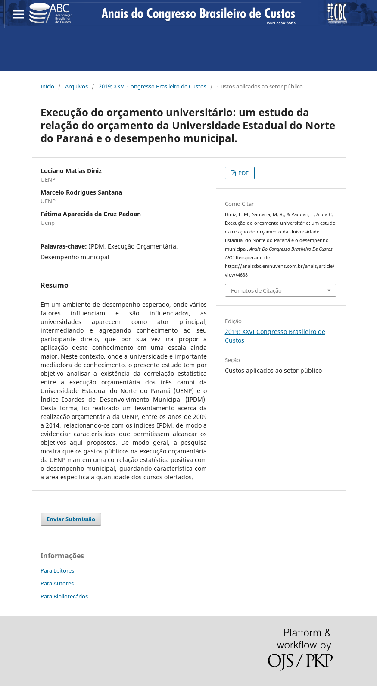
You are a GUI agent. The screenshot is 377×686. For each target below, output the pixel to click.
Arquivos (76, 86)
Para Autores (57, 583)
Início (47, 86)
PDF (243, 173)
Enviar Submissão (71, 519)
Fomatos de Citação (256, 290)
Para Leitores (57, 570)
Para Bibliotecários (64, 596)
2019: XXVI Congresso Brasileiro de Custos (152, 86)
